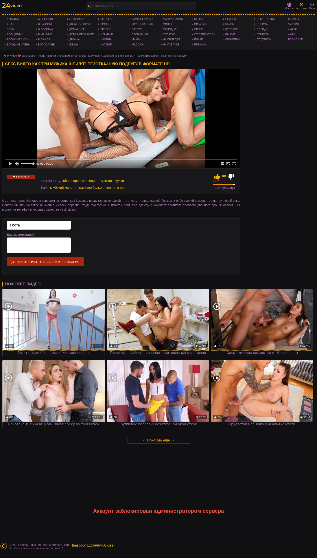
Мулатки (169, 34)
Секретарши (265, 19)
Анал (10, 24)
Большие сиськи (19, 39)
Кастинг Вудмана (144, 19)
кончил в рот (115, 187)
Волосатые (46, 44)
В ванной (45, 24)
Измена (106, 39)
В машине (45, 34)
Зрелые (105, 29)
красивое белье (90, 187)
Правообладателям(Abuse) (92, 545)
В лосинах (46, 29)
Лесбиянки (140, 34)
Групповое (77, 19)
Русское (231, 29)
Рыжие (230, 34)
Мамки (136, 39)
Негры (198, 19)
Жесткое (106, 19)
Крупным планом (144, 24)
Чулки (292, 34)
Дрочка (74, 39)
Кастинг (106, 44)
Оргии (198, 29)
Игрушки (106, 34)
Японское (295, 39)
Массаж (138, 44)
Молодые (170, 29)
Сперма (262, 24)
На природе (171, 39)
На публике (171, 44)
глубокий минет (62, 187)
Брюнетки (45, 19)
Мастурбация (173, 19)
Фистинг (294, 24)
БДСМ (11, 29)
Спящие (262, 29)
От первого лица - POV (207, 34)
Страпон (262, 34)
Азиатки (13, 19)
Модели (289, 6)
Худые (292, 29)
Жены (73, 44)
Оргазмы (200, 24)
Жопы (104, 24)
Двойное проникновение (82, 24)
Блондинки (15, 34)
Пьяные (231, 19)
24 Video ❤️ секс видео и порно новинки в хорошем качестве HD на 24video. (53, 55)
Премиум (201, 44)
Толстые (294, 19)
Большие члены (18, 44)
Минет (167, 24)
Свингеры (232, 39)
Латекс (137, 29)
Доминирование (81, 34)
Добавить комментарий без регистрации (45, 262)
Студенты (263, 39)
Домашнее (77, 29)
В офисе (44, 39)
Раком (229, 24)
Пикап (198, 39)
